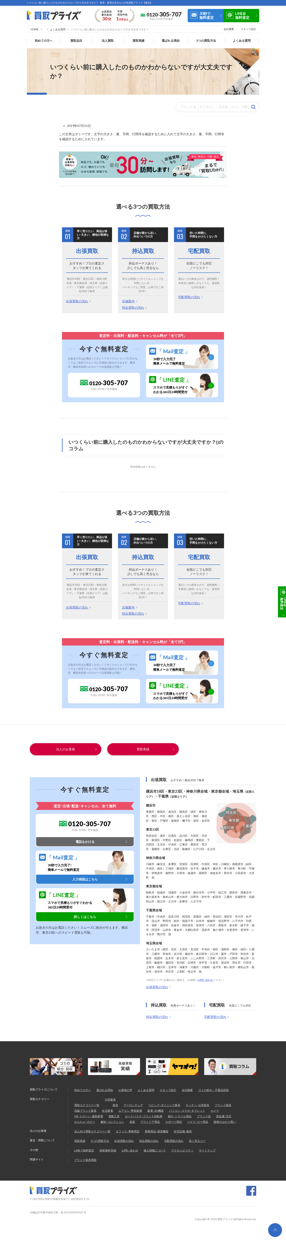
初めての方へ (44, 40)
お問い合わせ (205, 979)
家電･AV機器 (155, 1110)
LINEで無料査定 (84, 1150)
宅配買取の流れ (189, 296)
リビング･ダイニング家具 (164, 1105)
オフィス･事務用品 (127, 1131)
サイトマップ (207, 1150)
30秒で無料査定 (206, 15)
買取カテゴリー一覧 (86, 1105)
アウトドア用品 (150, 1121)
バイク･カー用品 (197, 1121)
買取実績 (138, 40)
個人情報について (155, 1150)
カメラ (215, 1110)
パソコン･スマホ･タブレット (187, 1110)
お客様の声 (125, 1089)
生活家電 (107, 1110)
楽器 (132, 1121)
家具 (115, 1105)
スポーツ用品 (173, 1121)
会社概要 (229, 29)
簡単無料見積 (108, 1150)
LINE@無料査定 (242, 15)
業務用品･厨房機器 (156, 1131)
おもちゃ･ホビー (84, 1121)
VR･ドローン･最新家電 (88, 1116)
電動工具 (114, 1116)
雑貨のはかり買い (225, 1121)
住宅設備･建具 (183, 1131)
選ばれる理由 (171, 40)
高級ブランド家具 (85, 1110)
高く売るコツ (197, 1140)
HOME (35, 29)
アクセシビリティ (182, 1150)
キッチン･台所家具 (197, 1105)
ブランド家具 (223, 1105)
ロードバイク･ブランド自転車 (143, 1116)
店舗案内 (128, 301)
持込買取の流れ (133, 307)
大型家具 (110, 1099)
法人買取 (108, 40)
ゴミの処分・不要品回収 (213, 1089)
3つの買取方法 (206, 40)
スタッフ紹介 (248, 29)
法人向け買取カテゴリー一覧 (92, 1131)
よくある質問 (58, 29)
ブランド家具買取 (85, 1159)
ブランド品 (204, 1116)
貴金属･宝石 (223, 1116)
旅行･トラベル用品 (179, 1116)
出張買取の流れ (77, 301)
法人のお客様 (65, 749)
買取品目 (76, 40)
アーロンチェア (133, 1105)
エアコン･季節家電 (130, 1110)
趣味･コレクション (112, 1121)
